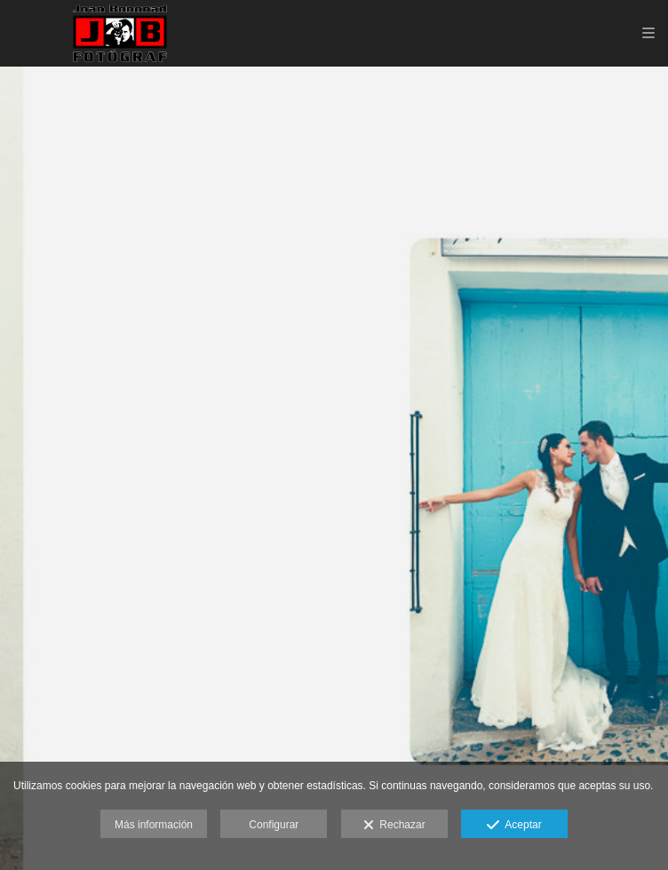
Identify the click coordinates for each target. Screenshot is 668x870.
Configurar (273, 825)
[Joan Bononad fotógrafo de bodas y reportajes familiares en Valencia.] (119, 33)
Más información (154, 825)
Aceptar (514, 826)
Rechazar (394, 826)
